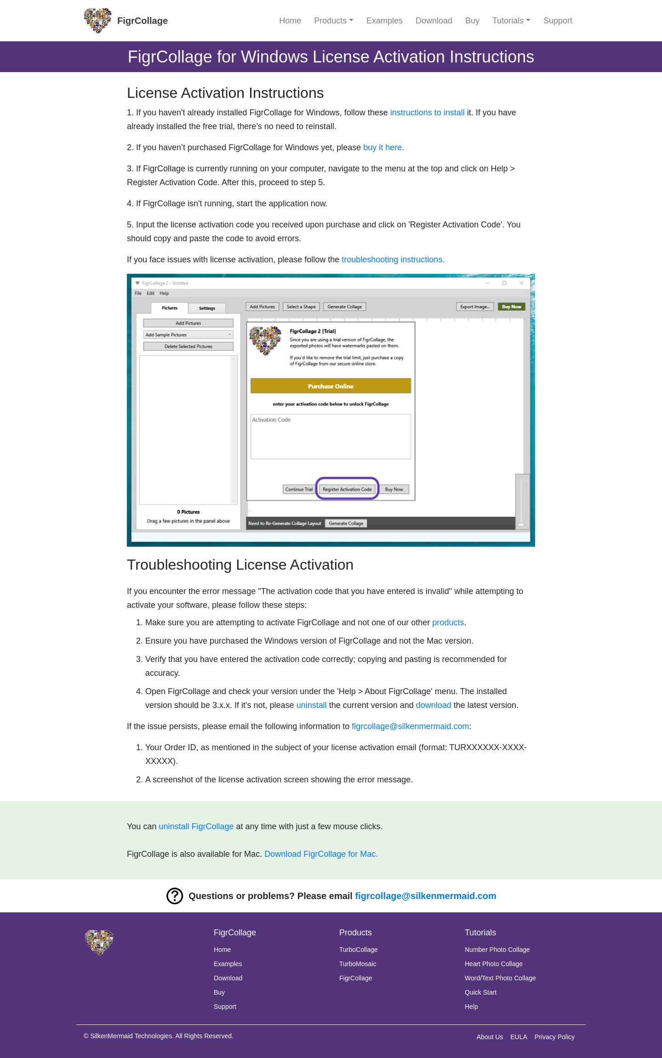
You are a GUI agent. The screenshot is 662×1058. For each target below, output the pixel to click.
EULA (518, 1037)
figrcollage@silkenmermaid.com (410, 726)
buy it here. (383, 147)
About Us (490, 1037)
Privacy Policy (555, 1037)
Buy (472, 20)
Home (290, 20)
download (433, 705)
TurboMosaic (357, 963)
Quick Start (480, 992)
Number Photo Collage (497, 949)
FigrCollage (355, 978)
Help (471, 1006)
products (448, 622)
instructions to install (427, 112)
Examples (384, 20)
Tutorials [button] (508, 20)
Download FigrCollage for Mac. (321, 854)
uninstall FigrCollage (196, 826)
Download (434, 20)
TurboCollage (358, 949)
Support (557, 20)
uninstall (312, 705)
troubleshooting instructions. (393, 259)
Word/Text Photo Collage (500, 978)
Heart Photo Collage (494, 963)
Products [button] (330, 20)
